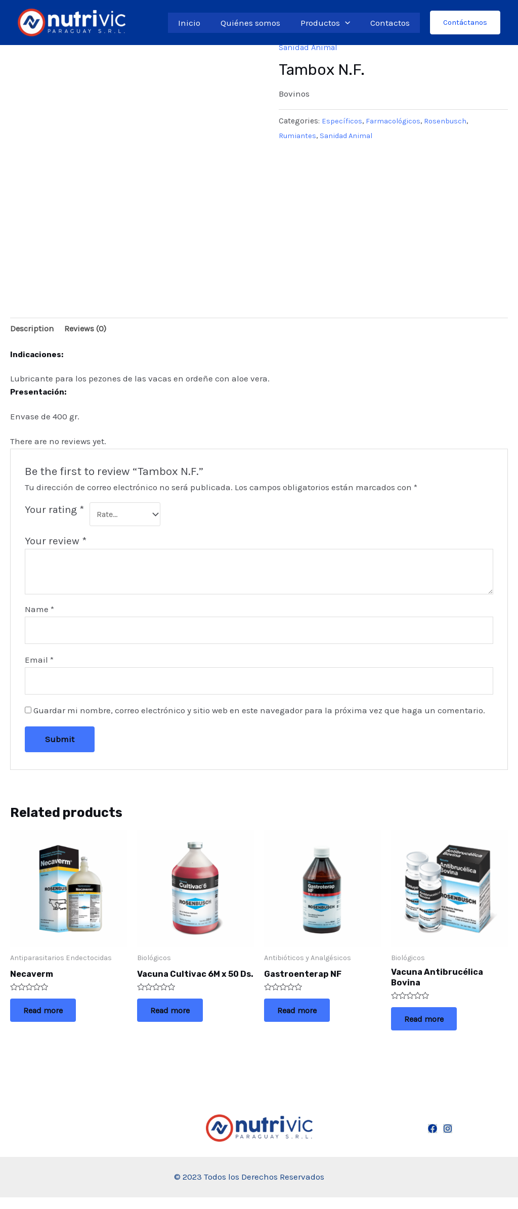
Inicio (200, 23)
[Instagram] (447, 1140)
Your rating (54, 510)
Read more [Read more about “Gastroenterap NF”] (305, 1018)
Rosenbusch (450, 120)
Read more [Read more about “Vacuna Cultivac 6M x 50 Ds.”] (178, 1028)
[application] (349, 23)
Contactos (391, 23)
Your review (56, 543)
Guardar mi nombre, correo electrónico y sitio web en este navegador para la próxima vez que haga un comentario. (259, 715)
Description (32, 329)
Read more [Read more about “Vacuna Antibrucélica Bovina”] (432, 1028)
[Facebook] (432, 1140)
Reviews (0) (88, 329)
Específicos (342, 120)
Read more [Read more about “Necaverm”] (51, 1018)
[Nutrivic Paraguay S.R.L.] (71, 22)
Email (39, 663)
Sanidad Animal (311, 47)
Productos (330, 23)
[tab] (32, 329)
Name (39, 611)
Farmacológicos (396, 120)
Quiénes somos (258, 23)
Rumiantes (298, 135)
